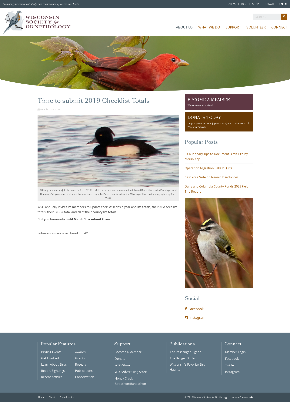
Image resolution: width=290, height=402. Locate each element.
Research (81, 364)
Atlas (231, 4)
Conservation (84, 377)
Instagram (195, 317)
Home (41, 397)
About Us (184, 27)
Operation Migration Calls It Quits (208, 168)
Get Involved (50, 358)
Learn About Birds (54, 364)
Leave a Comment (242, 397)
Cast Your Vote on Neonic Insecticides (211, 177)
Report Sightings (53, 371)
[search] (270, 17)
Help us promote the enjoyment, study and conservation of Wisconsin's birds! (219, 121)
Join (243, 4)
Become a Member (128, 352)
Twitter (230, 365)
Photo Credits (66, 397)
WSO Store (122, 365)
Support (233, 27)
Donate (269, 4)
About (52, 397)
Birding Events (51, 352)
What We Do (209, 27)
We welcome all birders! (219, 102)
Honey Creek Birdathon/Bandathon (130, 381)
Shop (255, 4)
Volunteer (256, 27)
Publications (84, 371)
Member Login (235, 352)
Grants (80, 358)
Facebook (194, 309)
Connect (279, 27)
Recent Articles (51, 377)
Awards (80, 352)
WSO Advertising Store (131, 372)
